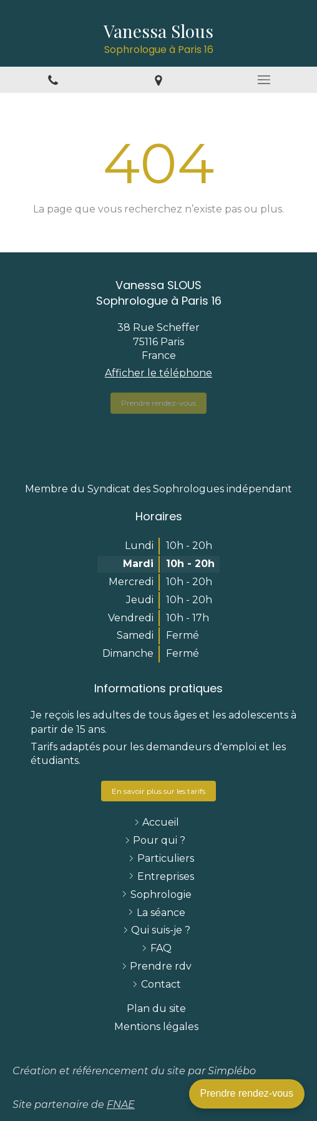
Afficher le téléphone (158, 373)
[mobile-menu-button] (264, 79)
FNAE (121, 1104)
